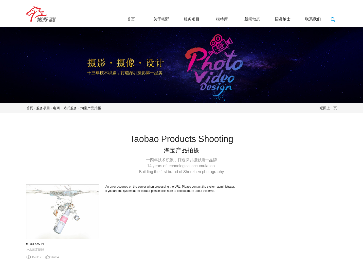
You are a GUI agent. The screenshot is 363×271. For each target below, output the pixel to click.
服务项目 (192, 19)
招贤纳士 (282, 19)
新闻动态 (252, 19)
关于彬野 (161, 19)
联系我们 (313, 19)
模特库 (222, 19)
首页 (131, 19)
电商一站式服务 (65, 108)
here (170, 191)
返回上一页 (328, 108)
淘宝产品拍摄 (90, 108)
